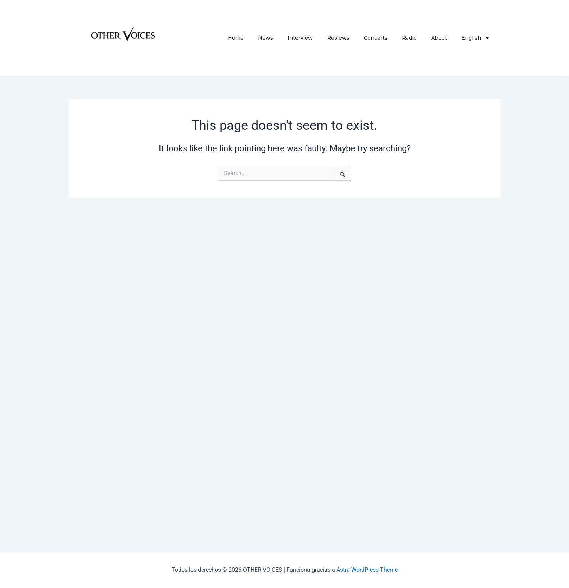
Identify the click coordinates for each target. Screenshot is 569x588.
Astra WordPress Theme (367, 569)
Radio (409, 38)
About (439, 38)
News (265, 38)
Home (236, 38)
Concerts (376, 38)
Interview (300, 38)
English (475, 38)
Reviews (338, 38)
